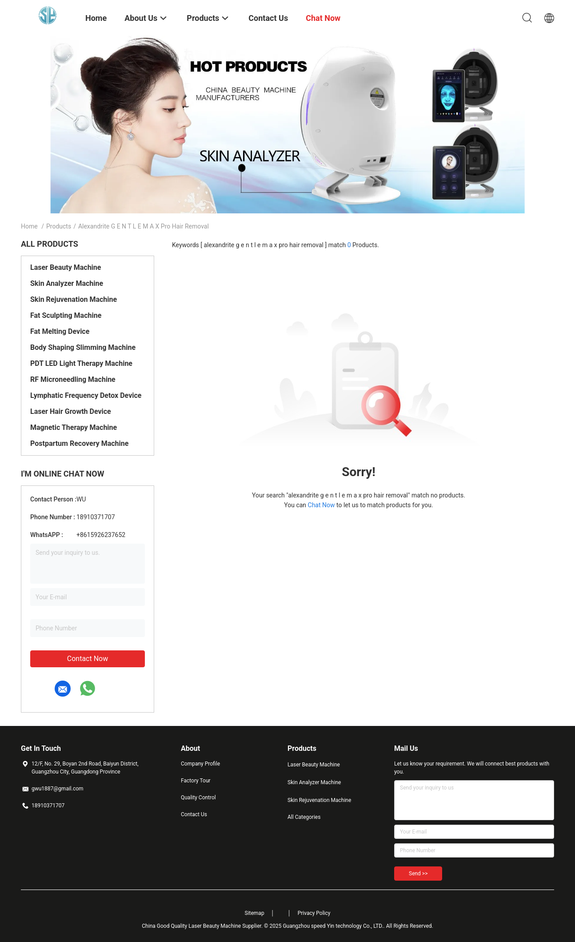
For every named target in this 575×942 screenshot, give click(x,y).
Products (58, 226)
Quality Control (198, 797)
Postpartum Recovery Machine (79, 443)
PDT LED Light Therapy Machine (81, 363)
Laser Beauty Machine (65, 267)
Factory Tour (196, 781)
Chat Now (321, 505)
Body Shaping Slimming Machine (83, 347)
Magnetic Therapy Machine (73, 427)
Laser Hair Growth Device (70, 411)
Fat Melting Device (59, 331)
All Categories (304, 817)
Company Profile (200, 764)
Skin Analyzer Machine (66, 283)
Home (29, 226)
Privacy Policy (314, 913)
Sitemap (254, 913)
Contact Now (87, 658)
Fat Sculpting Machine (65, 315)
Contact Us (194, 814)
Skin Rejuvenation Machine (73, 299)
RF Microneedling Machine (73, 379)
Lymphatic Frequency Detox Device (85, 395)
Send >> (418, 873)
